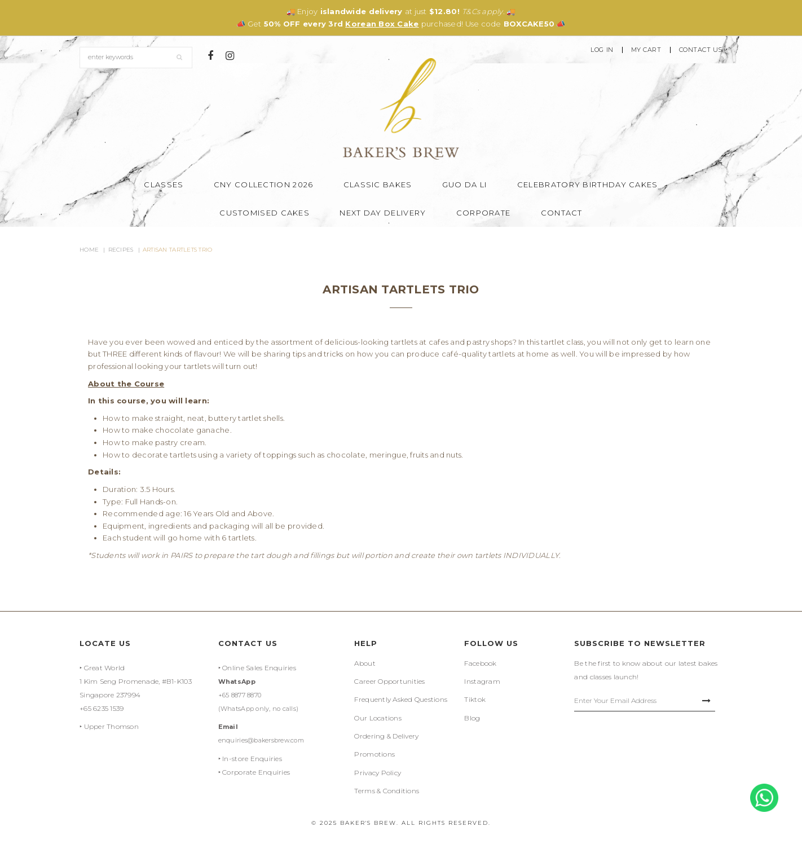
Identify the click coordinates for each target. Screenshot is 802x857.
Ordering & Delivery (386, 736)
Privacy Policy (377, 772)
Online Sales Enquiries (259, 667)
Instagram (482, 681)
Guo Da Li (464, 184)
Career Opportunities (389, 681)
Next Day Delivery (383, 212)
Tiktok (475, 699)
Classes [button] (163, 184)
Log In (602, 50)
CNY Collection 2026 (264, 184)
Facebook (480, 663)
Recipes (121, 249)
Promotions (374, 754)
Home (89, 249)
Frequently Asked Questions (400, 699)
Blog (472, 718)
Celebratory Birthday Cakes (587, 184)
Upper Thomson (111, 726)
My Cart (646, 50)
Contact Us (701, 50)
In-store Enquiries (252, 758)
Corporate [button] (483, 212)
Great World (104, 667)
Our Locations (377, 718)
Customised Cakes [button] (264, 212)
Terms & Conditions (386, 790)
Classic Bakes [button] (377, 184)
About (364, 663)
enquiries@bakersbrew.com (261, 740)
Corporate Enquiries (256, 772)
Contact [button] (562, 212)
